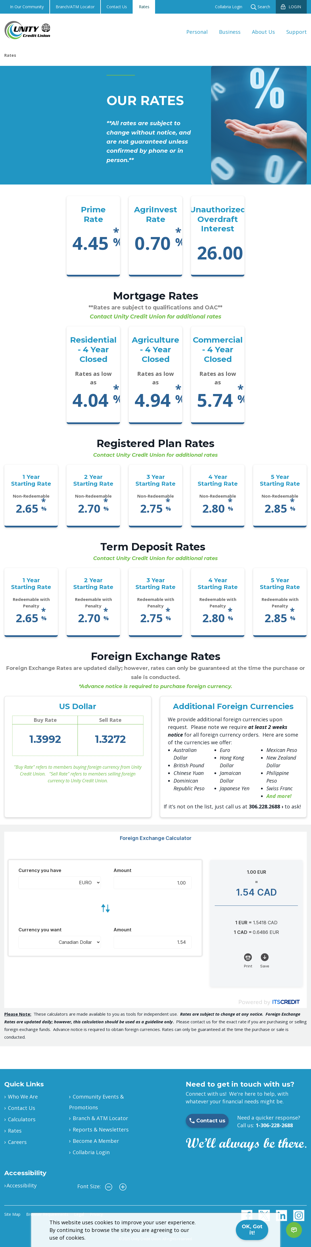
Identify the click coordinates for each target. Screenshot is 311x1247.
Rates (144, 6)
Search (260, 7)
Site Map (12, 1214)
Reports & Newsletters (101, 1129)
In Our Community (27, 6)
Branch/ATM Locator (75, 6)
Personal (197, 31)
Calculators (22, 1119)
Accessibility (22, 1185)
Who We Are (23, 1096)
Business (230, 31)
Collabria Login (228, 6)
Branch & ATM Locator (100, 1118)
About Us (263, 31)
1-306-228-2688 (274, 1125)
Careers (17, 1142)
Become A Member (96, 1140)
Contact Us (117, 6)
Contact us (207, 1121)
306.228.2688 (264, 806)
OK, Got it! (252, 1229)
